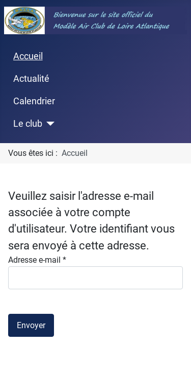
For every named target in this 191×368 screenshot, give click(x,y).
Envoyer (31, 325)
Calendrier (34, 101)
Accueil (28, 56)
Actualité (31, 79)
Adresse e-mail (37, 260)
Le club (27, 124)
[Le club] (48, 124)
